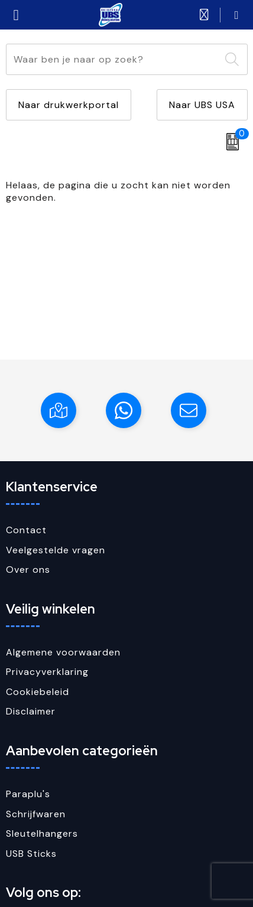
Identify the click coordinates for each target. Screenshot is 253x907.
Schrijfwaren (36, 814)
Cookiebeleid (37, 692)
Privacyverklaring (47, 671)
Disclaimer (31, 711)
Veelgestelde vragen (55, 550)
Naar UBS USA (202, 105)
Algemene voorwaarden (63, 652)
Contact (26, 530)
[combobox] (113, 59)
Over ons (28, 569)
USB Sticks (31, 853)
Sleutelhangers (42, 833)
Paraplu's (28, 794)
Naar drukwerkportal (68, 105)
